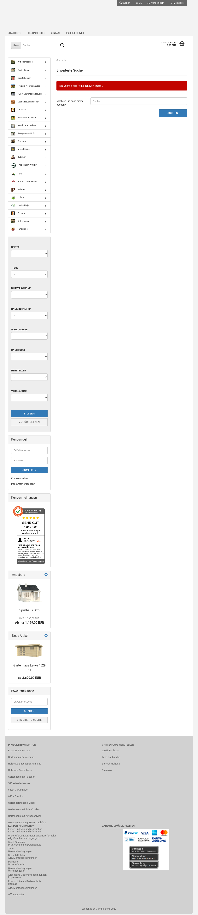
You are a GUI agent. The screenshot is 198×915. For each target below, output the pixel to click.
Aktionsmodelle (22, 63)
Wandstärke (19, 330)
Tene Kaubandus (111, 758)
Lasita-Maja (20, 207)
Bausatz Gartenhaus (19, 751)
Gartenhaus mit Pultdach (21, 777)
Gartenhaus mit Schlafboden (23, 810)
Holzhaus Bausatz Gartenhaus (24, 765)
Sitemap (12, 885)
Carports (18, 143)
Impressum (14, 878)
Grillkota (18, 111)
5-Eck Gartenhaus (18, 791)
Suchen (172, 114)
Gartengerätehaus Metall (21, 804)
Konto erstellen (19, 479)
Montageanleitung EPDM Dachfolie (27, 823)
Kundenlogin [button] (156, 3)
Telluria (18, 215)
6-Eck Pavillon (15, 797)
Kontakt (55, 34)
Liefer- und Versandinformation (25, 832)
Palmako (18, 191)
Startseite (15, 34)
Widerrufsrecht (16, 865)
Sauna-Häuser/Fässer (25, 103)
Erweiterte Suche (29, 721)
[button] (139, 3)
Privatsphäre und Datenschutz (24, 846)
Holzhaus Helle (36, 34)
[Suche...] (15, 46)
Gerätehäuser (21, 79)
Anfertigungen (21, 223)
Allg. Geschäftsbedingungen (23, 839)
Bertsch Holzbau (111, 765)
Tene (16, 175)
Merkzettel (177, 3)
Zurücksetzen (29, 423)
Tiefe (14, 269)
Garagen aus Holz (23, 135)
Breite (15, 248)
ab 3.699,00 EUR (29, 679)
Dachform (18, 351)
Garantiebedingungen (20, 852)
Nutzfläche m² (21, 289)
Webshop (87, 909)
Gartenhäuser (21, 72)
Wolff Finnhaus (110, 751)
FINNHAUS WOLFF (24, 166)
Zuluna (17, 199)
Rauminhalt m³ (21, 310)
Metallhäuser (20, 150)
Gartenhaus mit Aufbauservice (24, 817)
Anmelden (29, 471)
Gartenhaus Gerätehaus (21, 758)
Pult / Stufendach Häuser (26, 95)
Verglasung (19, 392)
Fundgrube (19, 230)
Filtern (29, 415)
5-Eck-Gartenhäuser (19, 784)
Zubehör (18, 158)
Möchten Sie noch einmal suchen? (70, 104)
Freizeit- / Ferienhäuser (25, 87)
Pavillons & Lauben (23, 127)
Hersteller (18, 371)
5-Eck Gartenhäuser (24, 119)
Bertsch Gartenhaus (24, 183)
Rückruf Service (75, 34)
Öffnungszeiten (16, 872)
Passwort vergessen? (23, 485)
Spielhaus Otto (29, 611)
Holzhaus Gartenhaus (20, 771)
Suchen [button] (124, 3)
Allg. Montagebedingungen (22, 858)
